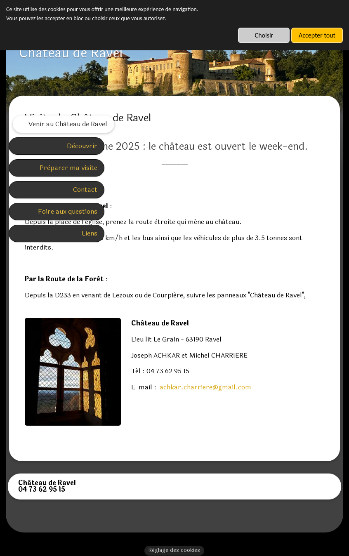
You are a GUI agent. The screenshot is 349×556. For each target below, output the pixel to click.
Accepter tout (317, 35)
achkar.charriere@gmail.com (268, 418)
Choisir (264, 35)
